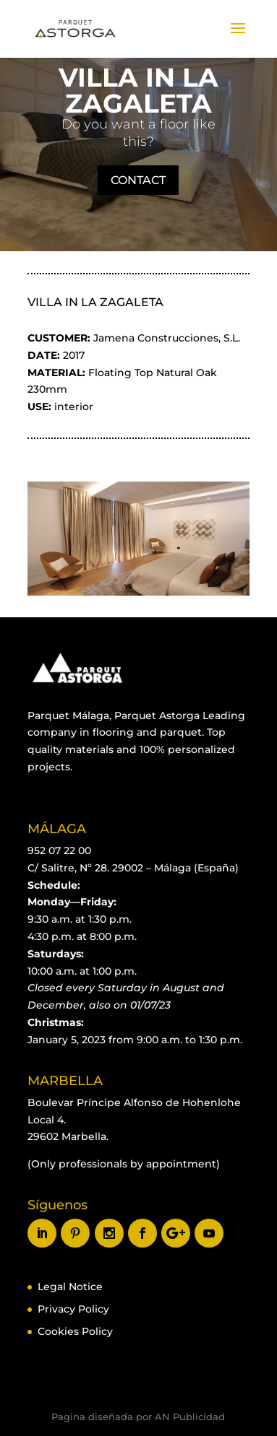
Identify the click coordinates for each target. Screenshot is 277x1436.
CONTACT (138, 180)
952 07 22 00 (59, 850)
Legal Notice (70, 1286)
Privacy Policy (73, 1308)
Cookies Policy (75, 1331)
